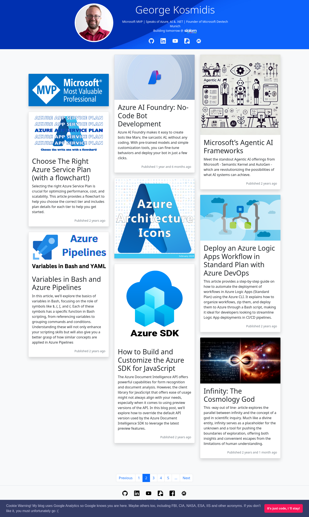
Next (186, 478)
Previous (126, 478)
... (175, 478)
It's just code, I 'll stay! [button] (283, 508)
